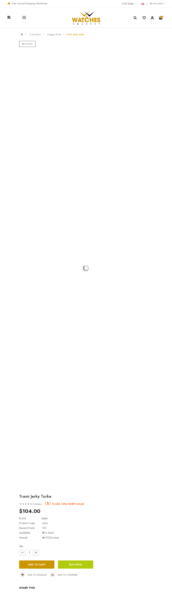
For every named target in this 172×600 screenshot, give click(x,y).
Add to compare (64, 575)
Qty (21, 546)
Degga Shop (54, 34)
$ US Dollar (129, 3)
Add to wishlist (33, 575)
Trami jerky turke (75, 34)
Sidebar (27, 44)
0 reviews (37, 504)
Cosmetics (35, 34)
